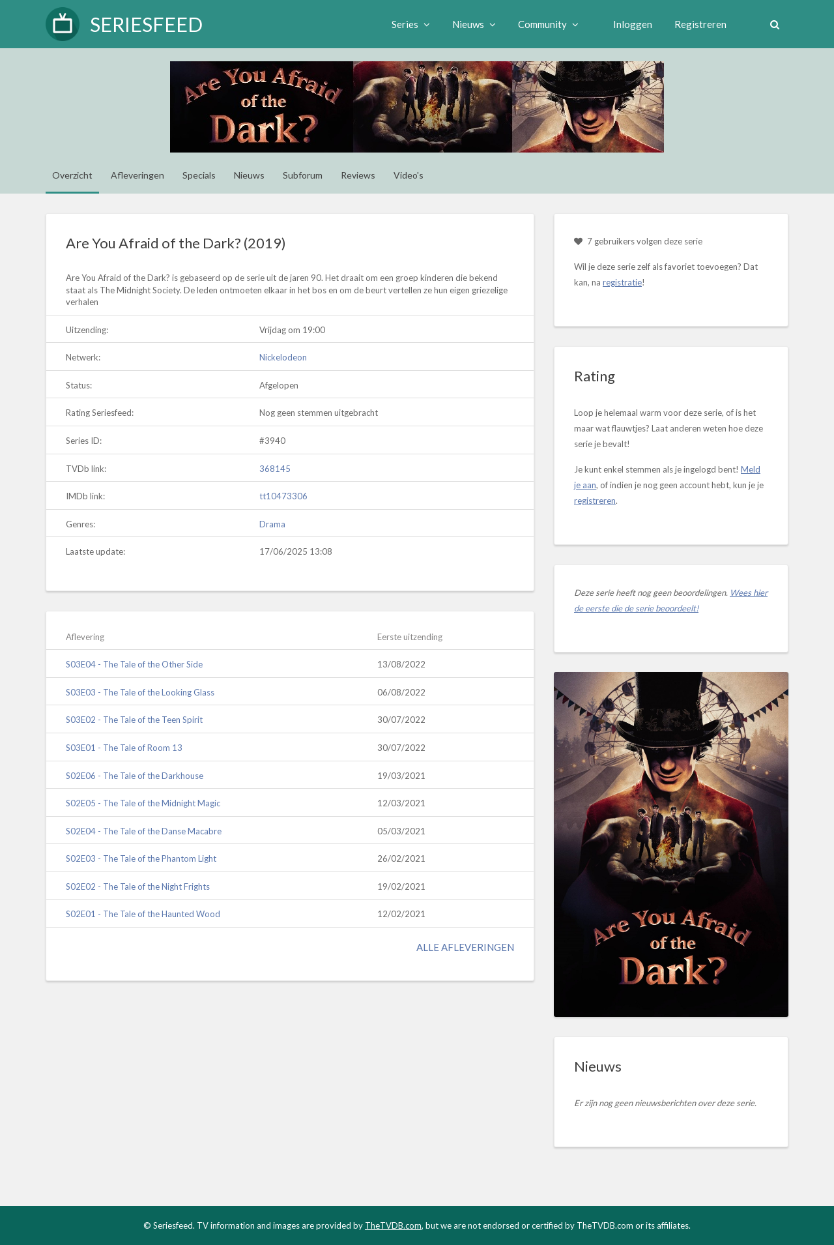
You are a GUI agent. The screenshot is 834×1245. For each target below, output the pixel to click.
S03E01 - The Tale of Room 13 (124, 747)
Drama (272, 524)
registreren (595, 500)
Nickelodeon (283, 357)
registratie (622, 282)
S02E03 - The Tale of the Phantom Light (141, 858)
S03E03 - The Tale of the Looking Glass (140, 692)
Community (547, 24)
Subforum (303, 175)
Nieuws (473, 24)
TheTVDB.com (393, 1225)
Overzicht (72, 175)
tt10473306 (283, 496)
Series (409, 24)
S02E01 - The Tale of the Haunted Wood (143, 914)
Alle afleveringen (465, 947)
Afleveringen (137, 175)
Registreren (699, 24)
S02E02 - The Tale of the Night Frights (138, 886)
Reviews (358, 175)
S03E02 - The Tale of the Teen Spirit (134, 719)
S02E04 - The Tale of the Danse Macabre (144, 831)
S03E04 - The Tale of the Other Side (134, 664)
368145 (275, 468)
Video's (409, 175)
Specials (199, 175)
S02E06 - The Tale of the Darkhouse (134, 775)
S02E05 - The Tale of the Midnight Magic (143, 803)
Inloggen (631, 24)
